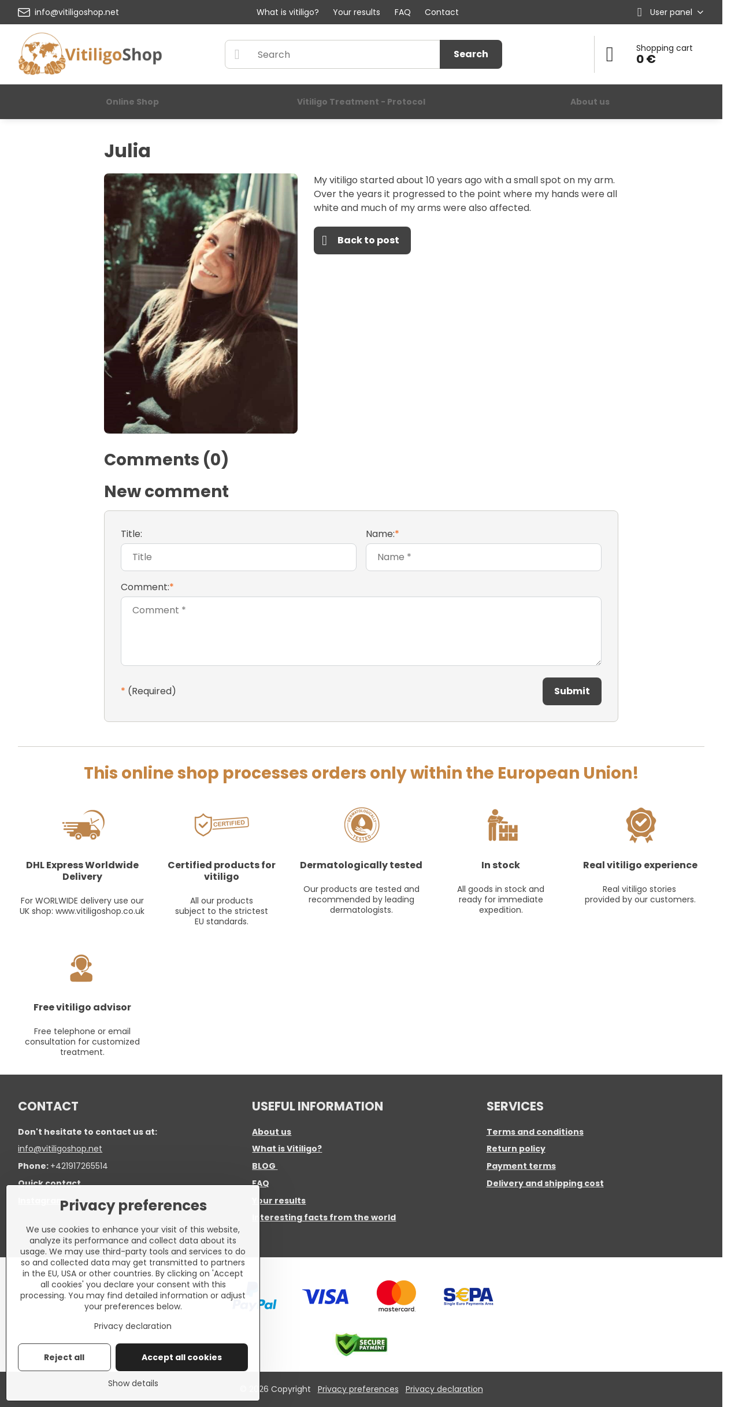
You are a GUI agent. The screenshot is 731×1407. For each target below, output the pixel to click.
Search (471, 54)
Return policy (516, 1148)
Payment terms (521, 1166)
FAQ (260, 1183)
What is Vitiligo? (287, 1148)
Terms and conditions (535, 1132)
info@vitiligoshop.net (60, 1148)
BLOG (264, 1166)
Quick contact (49, 1183)
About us (271, 1132)
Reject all (64, 1357)
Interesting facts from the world (324, 1217)
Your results (279, 1200)
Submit (572, 691)
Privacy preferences (358, 1389)
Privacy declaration (444, 1389)
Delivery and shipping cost (545, 1183)
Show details (133, 1383)
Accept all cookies (182, 1357)
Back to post (360, 240)
